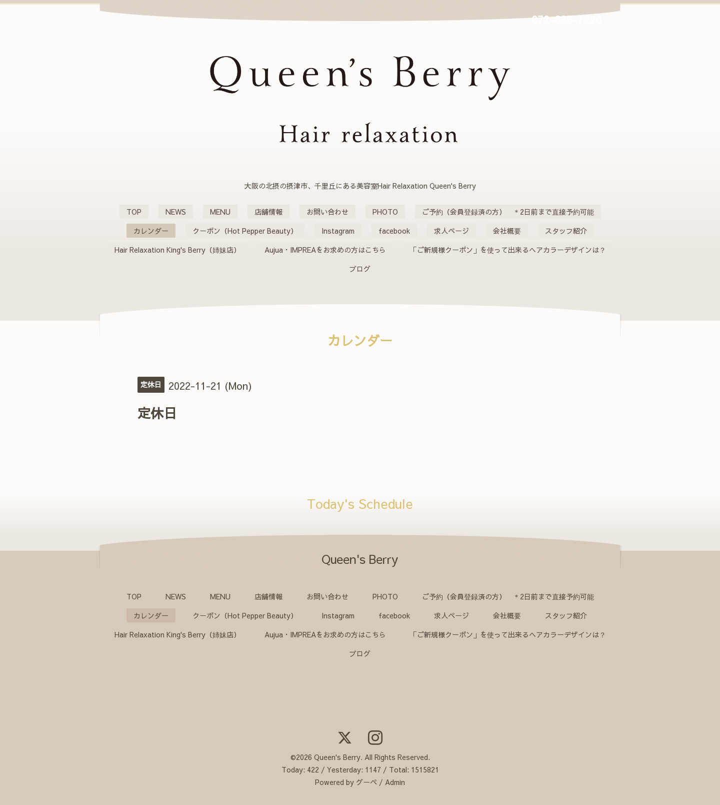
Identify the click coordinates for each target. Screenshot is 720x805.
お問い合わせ (327, 212)
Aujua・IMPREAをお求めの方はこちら (325, 250)
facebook (394, 231)
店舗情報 (268, 212)
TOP (134, 212)
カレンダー (151, 231)
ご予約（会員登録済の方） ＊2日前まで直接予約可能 (508, 212)
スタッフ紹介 (566, 231)
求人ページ (451, 231)
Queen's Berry (337, 757)
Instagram (338, 231)
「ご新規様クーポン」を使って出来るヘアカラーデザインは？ (508, 250)
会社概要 (507, 231)
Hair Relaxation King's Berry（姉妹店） (177, 250)
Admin (395, 782)
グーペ (366, 782)
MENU (220, 212)
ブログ (360, 269)
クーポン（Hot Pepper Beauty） (245, 231)
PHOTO (385, 212)
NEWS (176, 212)
